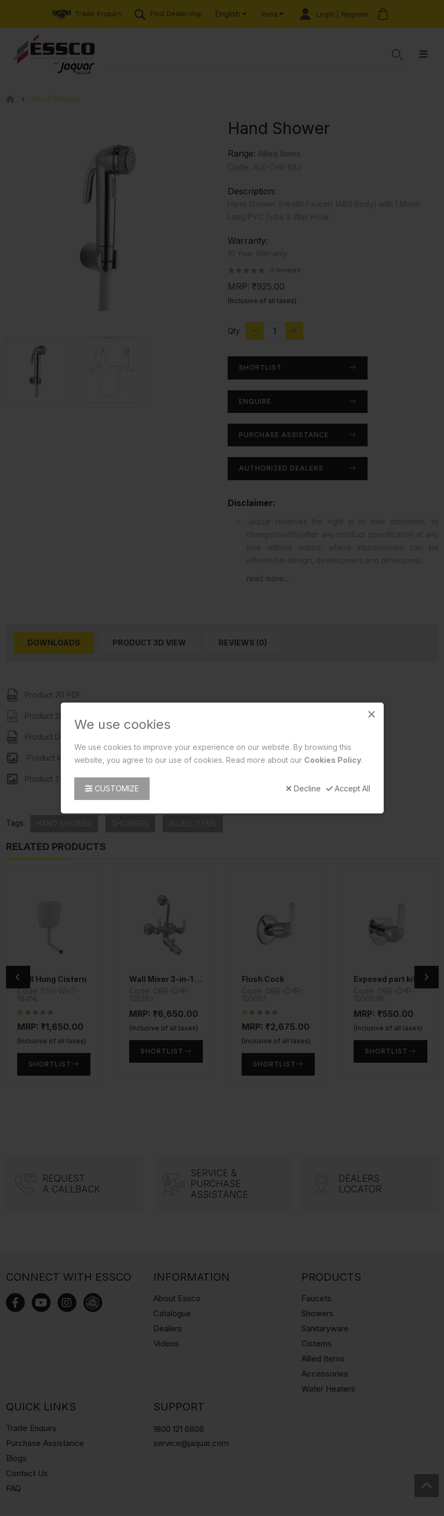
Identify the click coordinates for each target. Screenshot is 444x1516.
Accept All (348, 788)
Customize (112, 788)
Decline (303, 788)
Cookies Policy (332, 759)
